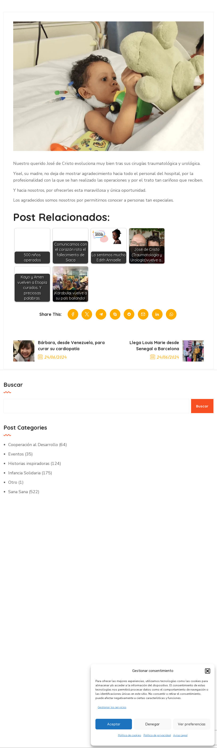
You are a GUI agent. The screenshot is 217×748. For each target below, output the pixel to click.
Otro (12, 482)
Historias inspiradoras (28, 464)
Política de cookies (129, 735)
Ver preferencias (191, 724)
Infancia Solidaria (24, 473)
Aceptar (113, 724)
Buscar (13, 384)
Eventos (16, 454)
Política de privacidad (157, 735)
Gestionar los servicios (112, 707)
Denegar (152, 724)
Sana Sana (18, 492)
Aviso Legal (180, 735)
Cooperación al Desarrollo (33, 445)
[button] (207, 670)
